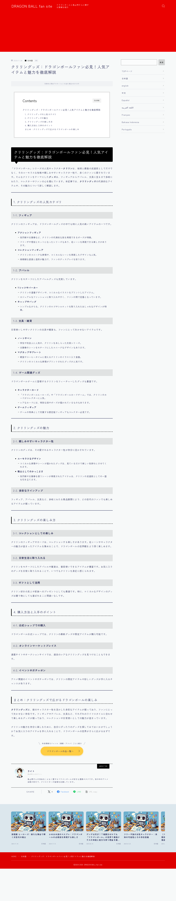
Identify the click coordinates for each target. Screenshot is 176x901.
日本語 (29, 61)
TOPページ (127, 71)
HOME (13, 856)
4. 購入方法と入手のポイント (39, 125)
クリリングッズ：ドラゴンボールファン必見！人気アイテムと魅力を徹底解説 (61, 109)
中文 (124, 93)
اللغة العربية (128, 107)
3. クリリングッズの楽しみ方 (39, 121)
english (125, 85)
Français (126, 114)
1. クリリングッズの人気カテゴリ (40, 114)
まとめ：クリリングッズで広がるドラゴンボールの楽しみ (52, 129)
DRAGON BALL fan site (32, 6)
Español (125, 100)
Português (127, 129)
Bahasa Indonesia (130, 122)
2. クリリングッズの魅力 (36, 118)
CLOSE (97, 100)
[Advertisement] (88, 32)
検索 (162, 62)
